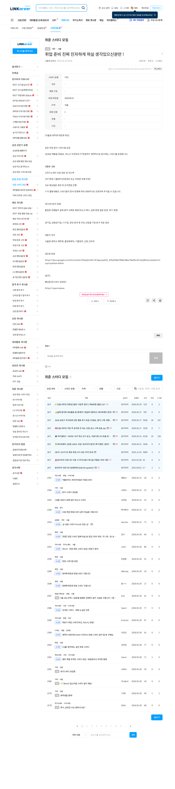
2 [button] (86, 726)
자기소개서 (76, 20)
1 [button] (82, 726)
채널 (100, 20)
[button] (77, 726)
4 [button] (96, 726)
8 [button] (115, 726)
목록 (158, 335)
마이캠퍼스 (110, 20)
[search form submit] (83, 7)
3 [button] (91, 726)
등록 (156, 358)
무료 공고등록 (154, 20)
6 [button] (106, 726)
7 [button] (111, 726)
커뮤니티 (64, 20)
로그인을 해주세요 (25, 51)
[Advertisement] (103, 318)
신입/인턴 (22, 20)
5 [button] (101, 726)
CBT (54, 19)
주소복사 (157, 69)
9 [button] (120, 726)
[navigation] (24, 73)
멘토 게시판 (89, 20)
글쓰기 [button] (157, 377)
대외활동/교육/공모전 (39, 20)
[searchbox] (108, 735)
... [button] (125, 726)
